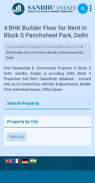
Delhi (21, 47)
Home (10, 47)
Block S (71, 47)
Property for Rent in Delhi (45, 47)
